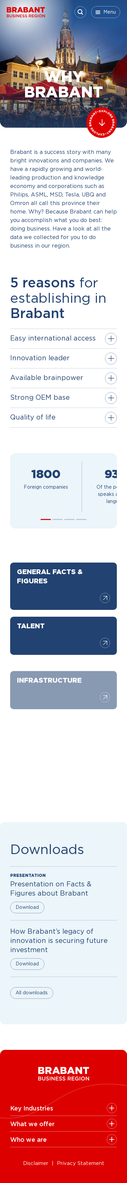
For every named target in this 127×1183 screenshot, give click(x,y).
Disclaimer (35, 1163)
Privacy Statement (80, 1163)
